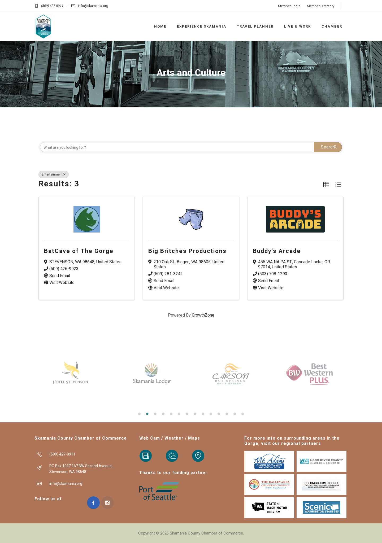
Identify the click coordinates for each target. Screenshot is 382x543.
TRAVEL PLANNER (255, 26)
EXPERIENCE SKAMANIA (201, 26)
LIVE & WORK (297, 26)
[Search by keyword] (177, 147)
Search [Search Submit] (329, 147)
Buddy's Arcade (277, 251)
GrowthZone (203, 315)
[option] (71, 374)
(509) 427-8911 (52, 6)
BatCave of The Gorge (79, 251)
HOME (160, 26)
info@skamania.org (93, 6)
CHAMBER (332, 26)
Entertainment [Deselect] (54, 174)
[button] (326, 184)
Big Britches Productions (187, 251)
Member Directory (320, 6)
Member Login (289, 6)
